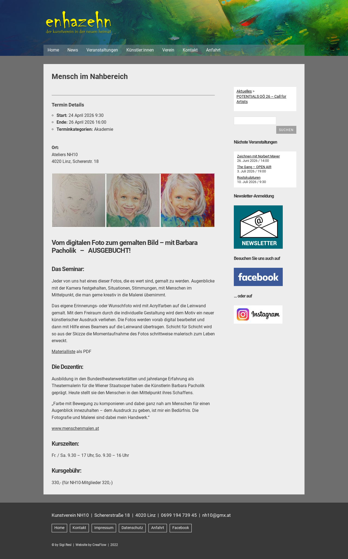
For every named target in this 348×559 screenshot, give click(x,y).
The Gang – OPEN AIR (254, 168)
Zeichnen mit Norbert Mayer (258, 158)
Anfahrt (213, 51)
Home (53, 51)
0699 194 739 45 (179, 516)
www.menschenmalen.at (75, 429)
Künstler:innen (140, 51)
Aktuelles (244, 92)
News (72, 51)
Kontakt (190, 51)
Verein (168, 51)
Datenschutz (132, 529)
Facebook (180, 529)
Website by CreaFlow (91, 546)
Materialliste (63, 353)
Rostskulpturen (248, 179)
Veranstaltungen (102, 51)
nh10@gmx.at (216, 516)
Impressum (103, 529)
